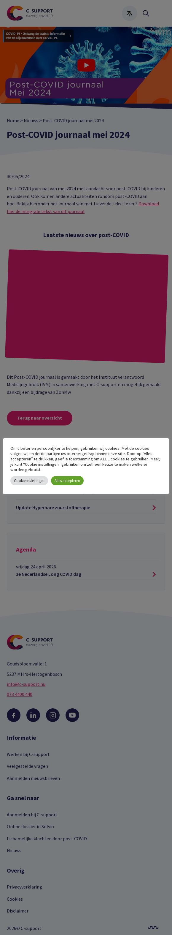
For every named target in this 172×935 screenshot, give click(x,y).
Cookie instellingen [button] (29, 480)
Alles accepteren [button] (67, 480)
